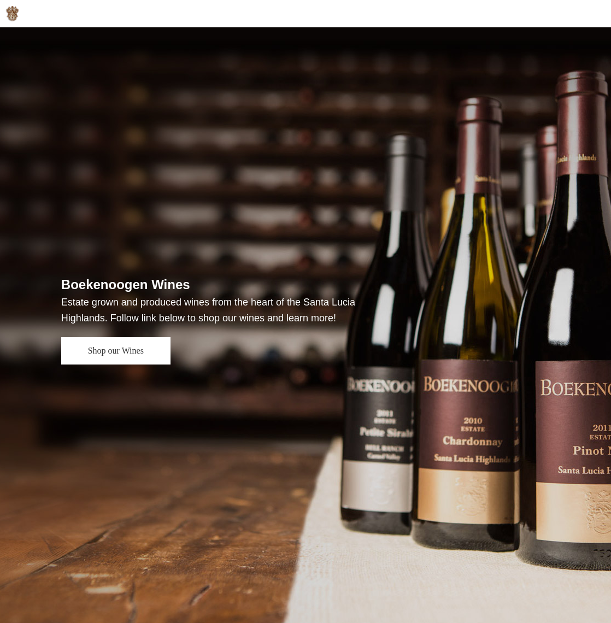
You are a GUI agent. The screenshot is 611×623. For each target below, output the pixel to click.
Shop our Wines (116, 350)
